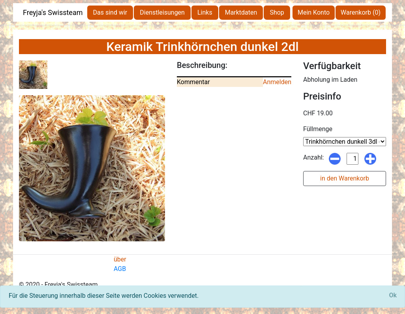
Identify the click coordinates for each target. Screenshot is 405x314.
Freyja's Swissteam (53, 12)
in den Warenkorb (344, 178)
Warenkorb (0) (361, 12)
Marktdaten (241, 12)
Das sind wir (110, 12)
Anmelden (277, 82)
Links (204, 12)
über (120, 259)
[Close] (393, 295)
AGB (120, 269)
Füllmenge (317, 129)
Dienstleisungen (162, 12)
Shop (277, 12)
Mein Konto (314, 12)
